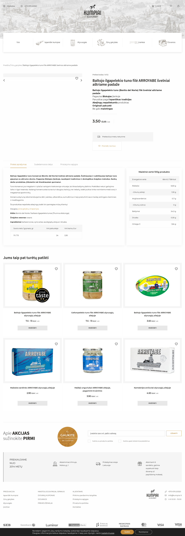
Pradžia (6, 65)
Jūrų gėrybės (16, 65)
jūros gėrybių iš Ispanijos (28, 200)
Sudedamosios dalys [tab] (43, 155)
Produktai (11, 6)
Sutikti (127, 532)
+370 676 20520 (30, 6)
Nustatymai (143, 532)
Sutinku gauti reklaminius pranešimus (136, 432)
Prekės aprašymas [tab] (18, 155)
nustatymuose (107, 533)
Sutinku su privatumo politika (102, 432)
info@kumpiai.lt (173, 486)
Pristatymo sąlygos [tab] (69, 155)
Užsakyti (174, 424)
